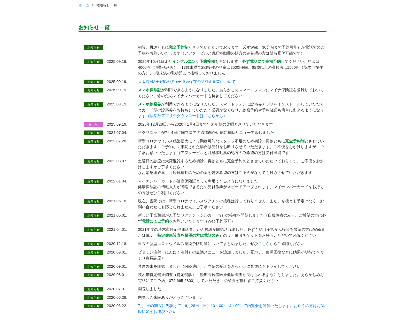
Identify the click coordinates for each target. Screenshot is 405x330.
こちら (264, 243)
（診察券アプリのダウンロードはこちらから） (186, 115)
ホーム (84, 5)
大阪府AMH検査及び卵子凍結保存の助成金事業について (187, 81)
